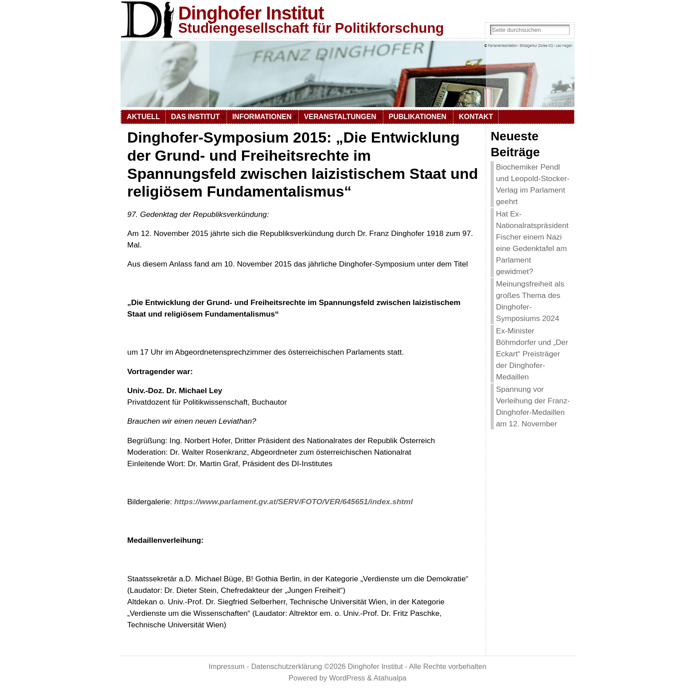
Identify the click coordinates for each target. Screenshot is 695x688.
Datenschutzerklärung (286, 666)
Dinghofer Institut (251, 13)
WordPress (347, 678)
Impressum (227, 666)
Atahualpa (390, 678)
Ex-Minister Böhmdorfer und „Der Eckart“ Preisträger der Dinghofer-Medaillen (532, 353)
